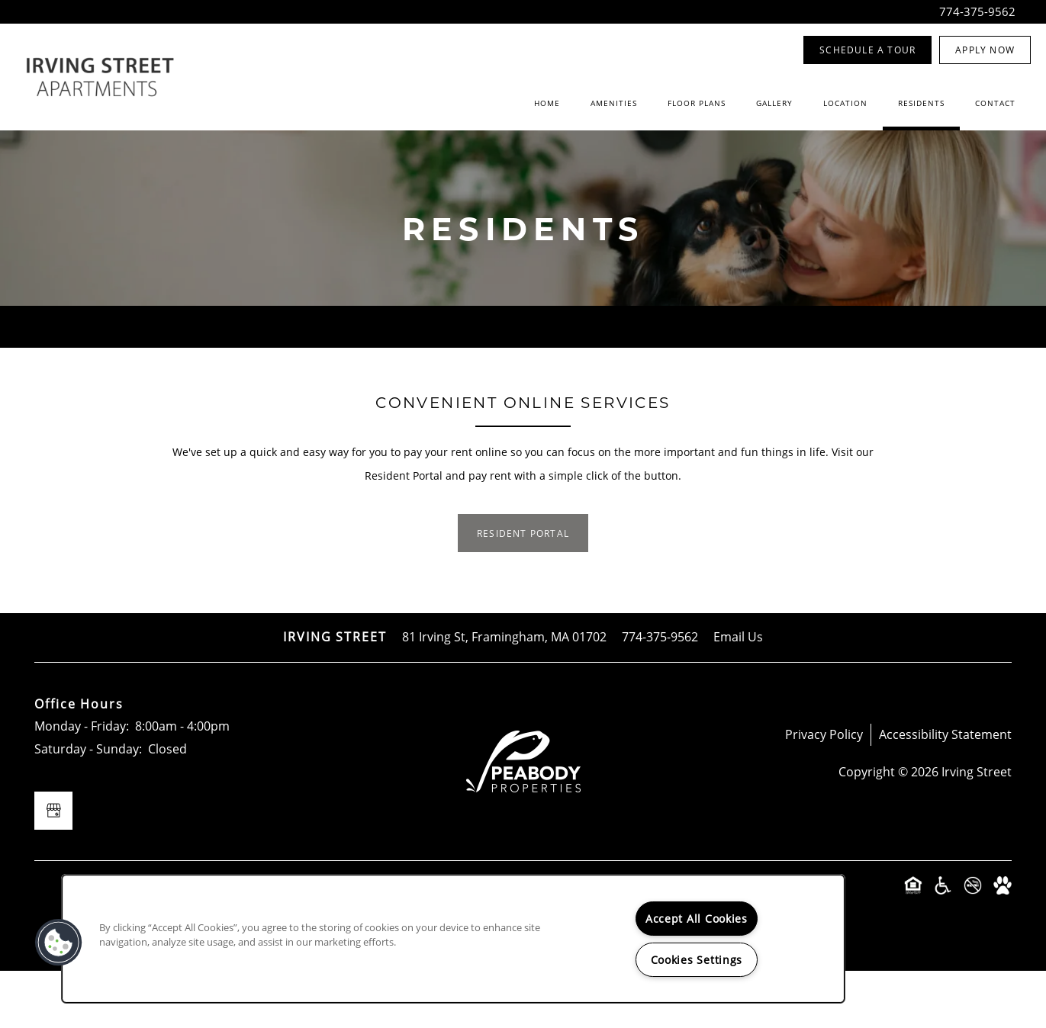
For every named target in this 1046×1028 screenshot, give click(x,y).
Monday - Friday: (81, 784)
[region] (453, 939)
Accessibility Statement (945, 791)
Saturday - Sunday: (88, 806)
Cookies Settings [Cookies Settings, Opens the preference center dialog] (697, 960)
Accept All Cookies (696, 918)
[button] (867, 50)
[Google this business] (53, 868)
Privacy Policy (824, 791)
